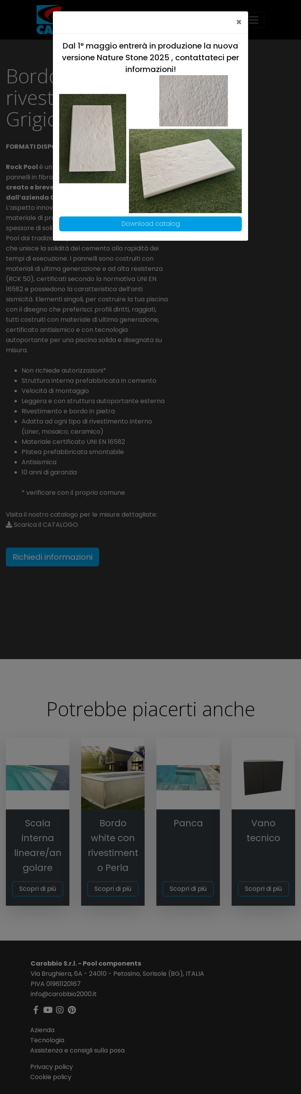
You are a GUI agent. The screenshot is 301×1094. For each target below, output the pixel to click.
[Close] (239, 22)
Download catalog (150, 223)
